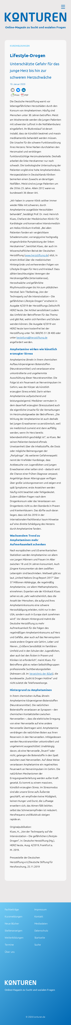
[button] (13, 90)
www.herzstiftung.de (36, 255)
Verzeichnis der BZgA (41, 673)
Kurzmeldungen (20, 45)
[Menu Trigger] (63, 6)
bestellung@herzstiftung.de (31, 337)
